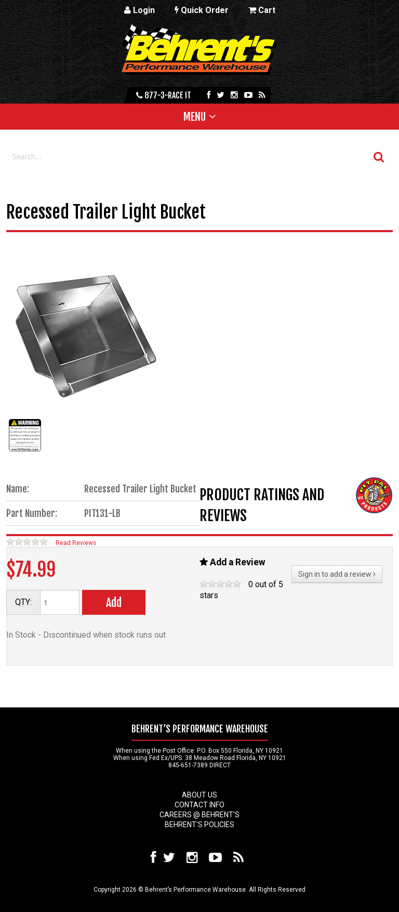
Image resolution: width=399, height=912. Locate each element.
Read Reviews (76, 543)
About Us (199, 795)
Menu (194, 116)
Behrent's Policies (199, 824)
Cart (261, 10)
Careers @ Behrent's (199, 814)
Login (139, 10)
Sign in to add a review (337, 574)
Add (114, 603)
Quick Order (202, 10)
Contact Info (199, 805)
